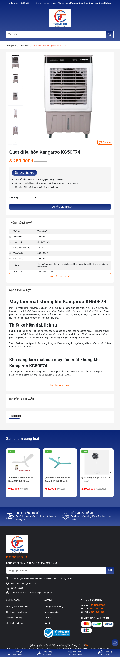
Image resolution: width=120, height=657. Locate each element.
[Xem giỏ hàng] (105, 653)
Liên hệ (47, 623)
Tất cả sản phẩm (51, 612)
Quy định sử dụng (14, 617)
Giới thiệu (48, 617)
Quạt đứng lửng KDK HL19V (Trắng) (95, 479)
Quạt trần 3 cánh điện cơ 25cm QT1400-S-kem (20, 479)
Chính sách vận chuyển (16, 612)
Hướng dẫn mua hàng (53, 606)
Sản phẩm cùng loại (22, 438)
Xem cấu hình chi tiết (60, 276)
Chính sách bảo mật (15, 623)
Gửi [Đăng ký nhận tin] (110, 570)
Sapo (87, 645)
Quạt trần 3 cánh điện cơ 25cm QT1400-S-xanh (57, 479)
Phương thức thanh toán (17, 606)
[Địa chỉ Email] (60, 570)
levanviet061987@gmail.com (24, 583)
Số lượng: (14, 197)
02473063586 (23, 3)
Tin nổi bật (15, 415)
